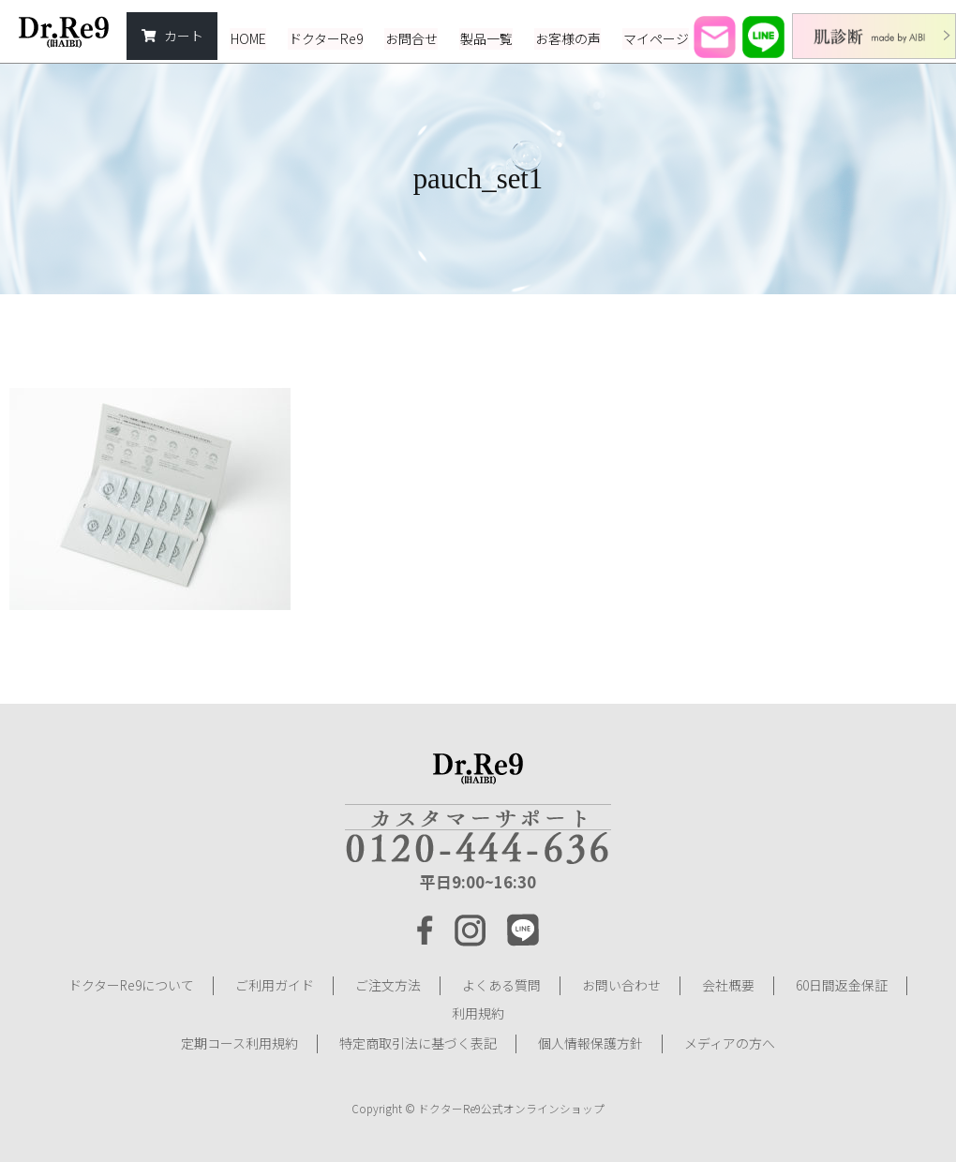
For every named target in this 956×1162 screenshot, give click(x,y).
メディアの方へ (729, 1041)
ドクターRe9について (130, 984)
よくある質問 (501, 984)
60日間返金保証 (842, 984)
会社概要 (728, 984)
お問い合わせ (621, 984)
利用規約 (478, 1013)
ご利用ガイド (274, 984)
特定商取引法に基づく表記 (418, 1041)
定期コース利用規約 (239, 1041)
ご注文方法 (388, 984)
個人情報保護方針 (590, 1041)
